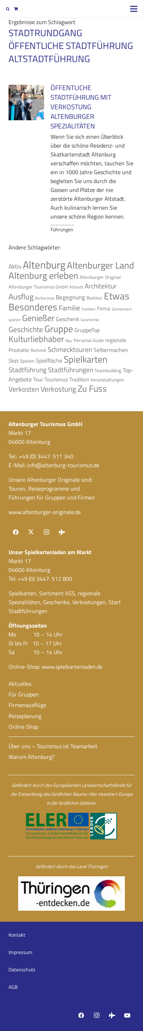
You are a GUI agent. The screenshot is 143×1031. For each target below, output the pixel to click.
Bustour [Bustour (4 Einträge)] (94, 297)
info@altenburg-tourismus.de (63, 465)
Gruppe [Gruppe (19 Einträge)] (58, 328)
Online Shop (23, 726)
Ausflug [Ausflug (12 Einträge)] (21, 297)
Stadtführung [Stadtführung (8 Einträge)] (28, 370)
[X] (31, 532)
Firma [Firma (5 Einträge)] (103, 308)
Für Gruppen (24, 694)
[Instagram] (46, 532)
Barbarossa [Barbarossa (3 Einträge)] (44, 298)
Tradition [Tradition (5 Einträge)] (79, 379)
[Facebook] (16, 532)
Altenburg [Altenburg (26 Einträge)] (44, 264)
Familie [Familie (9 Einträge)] (69, 308)
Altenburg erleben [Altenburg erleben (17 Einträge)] (43, 275)
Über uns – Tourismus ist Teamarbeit (53, 746)
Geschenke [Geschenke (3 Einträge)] (90, 319)
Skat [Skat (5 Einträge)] (13, 361)
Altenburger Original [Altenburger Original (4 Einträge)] (100, 277)
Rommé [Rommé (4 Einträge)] (38, 350)
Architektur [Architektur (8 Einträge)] (101, 286)
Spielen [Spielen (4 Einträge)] (27, 360)
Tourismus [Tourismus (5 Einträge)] (56, 379)
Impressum (20, 952)
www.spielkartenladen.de (72, 666)
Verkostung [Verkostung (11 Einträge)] (58, 389)
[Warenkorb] (16, 9)
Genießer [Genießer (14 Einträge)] (38, 317)
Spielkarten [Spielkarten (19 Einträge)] (85, 359)
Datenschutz (22, 969)
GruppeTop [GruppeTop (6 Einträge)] (87, 330)
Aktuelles (20, 683)
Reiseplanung (25, 716)
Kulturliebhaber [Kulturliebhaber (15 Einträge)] (36, 338)
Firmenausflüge (27, 705)
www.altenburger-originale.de (45, 512)
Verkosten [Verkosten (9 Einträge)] (24, 389)
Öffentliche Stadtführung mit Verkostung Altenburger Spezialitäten (81, 106)
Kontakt (17, 934)
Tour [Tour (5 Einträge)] (38, 379)
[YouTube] (127, 1015)
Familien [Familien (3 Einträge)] (88, 309)
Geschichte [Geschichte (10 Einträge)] (26, 329)
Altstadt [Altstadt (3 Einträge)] (76, 287)
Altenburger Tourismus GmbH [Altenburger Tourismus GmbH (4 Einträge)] (38, 286)
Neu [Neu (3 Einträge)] (68, 340)
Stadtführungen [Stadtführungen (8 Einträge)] (70, 370)
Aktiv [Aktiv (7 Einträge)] (15, 266)
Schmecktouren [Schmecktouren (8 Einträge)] (70, 349)
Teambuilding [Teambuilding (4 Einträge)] (108, 370)
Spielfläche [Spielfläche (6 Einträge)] (49, 360)
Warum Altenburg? (31, 756)
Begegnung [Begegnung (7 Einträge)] (70, 297)
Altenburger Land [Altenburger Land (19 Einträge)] (100, 265)
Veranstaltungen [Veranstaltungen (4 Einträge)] (107, 379)
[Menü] (134, 9)
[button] (8, 9)
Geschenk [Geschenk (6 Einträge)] (67, 319)
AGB (13, 987)
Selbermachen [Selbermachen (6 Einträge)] (111, 350)
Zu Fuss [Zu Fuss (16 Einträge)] (92, 388)
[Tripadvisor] (62, 532)
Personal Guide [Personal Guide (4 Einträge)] (89, 340)
